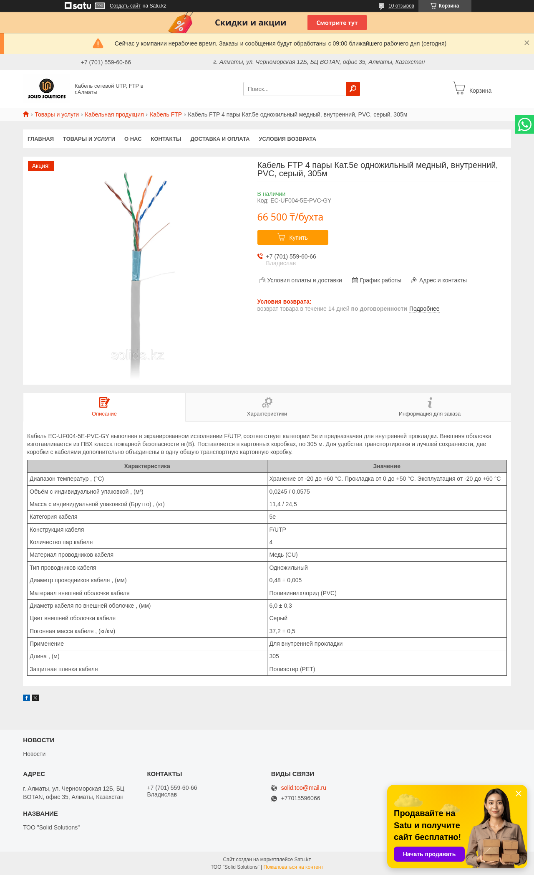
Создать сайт (125, 6)
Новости (34, 754)
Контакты (166, 139)
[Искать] (353, 89)
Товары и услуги (57, 114)
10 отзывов (401, 6)
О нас (133, 139)
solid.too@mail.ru (303, 788)
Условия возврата (288, 139)
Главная (41, 139)
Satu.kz (302, 859)
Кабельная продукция (114, 114)
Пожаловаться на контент (293, 867)
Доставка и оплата (219, 139)
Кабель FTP (166, 114)
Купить (298, 237)
